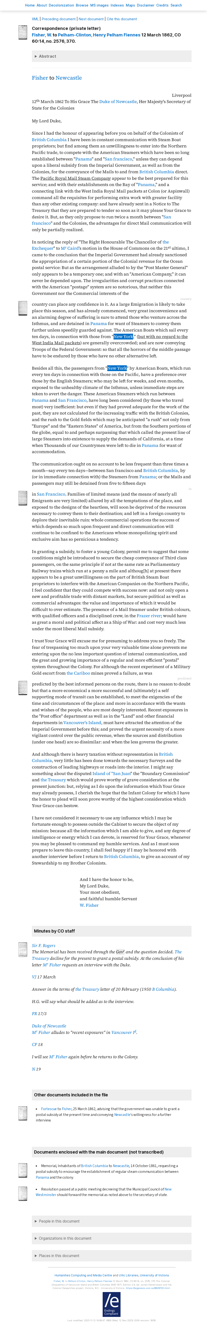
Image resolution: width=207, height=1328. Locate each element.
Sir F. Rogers (43, 945)
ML (35, 19)
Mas (130, 5)
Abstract (47, 56)
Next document (91, 19)
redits (162, 5)
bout (42, 5)
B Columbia (163, 989)
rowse (82, 5)
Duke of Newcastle (118, 101)
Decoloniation (61, 5)
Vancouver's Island (82, 723)
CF (34, 1044)
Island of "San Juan (111, 773)
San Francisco (72, 400)
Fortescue (49, 1109)
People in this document (59, 1221)
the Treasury (53, 780)
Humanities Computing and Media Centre (83, 1275)
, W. (42, 34)
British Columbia (49, 140)
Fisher (40, 78)
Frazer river (149, 616)
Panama (83, 159)
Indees (117, 5)
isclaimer (145, 5)
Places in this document (59, 1255)
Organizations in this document (65, 1238)
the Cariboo (78, 673)
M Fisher (52, 965)
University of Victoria (154, 1275)
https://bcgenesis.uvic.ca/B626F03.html (148, 1288)
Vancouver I (123, 1032)
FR (34, 1014)
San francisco (118, 159)
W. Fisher (89, 905)
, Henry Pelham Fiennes (99, 34)
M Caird (70, 248)
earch (176, 5)
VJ (34, 977)
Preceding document (59, 19)
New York (123, 336)
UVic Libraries (128, 1275)
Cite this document (122, 19)
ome (30, 5)
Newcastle (69, 78)
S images (99, 5)
